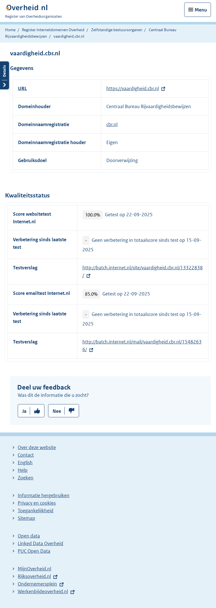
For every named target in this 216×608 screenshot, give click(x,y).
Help (23, 470)
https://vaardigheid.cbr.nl (132, 88)
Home (10, 29)
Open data (29, 536)
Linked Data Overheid (40, 543)
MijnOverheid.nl (34, 569)
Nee (57, 411)
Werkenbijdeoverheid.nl (43, 591)
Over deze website (37, 447)
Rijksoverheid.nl (34, 576)
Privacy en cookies (37, 503)
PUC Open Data (34, 551)
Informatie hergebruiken (43, 495)
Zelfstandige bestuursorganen (116, 29)
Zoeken (25, 478)
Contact (26, 455)
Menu (201, 10)
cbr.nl (112, 124)
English (25, 462)
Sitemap (26, 518)
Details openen (4, 75)
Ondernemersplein (37, 584)
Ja (24, 411)
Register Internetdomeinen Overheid (53, 29)
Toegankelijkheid (35, 510)
